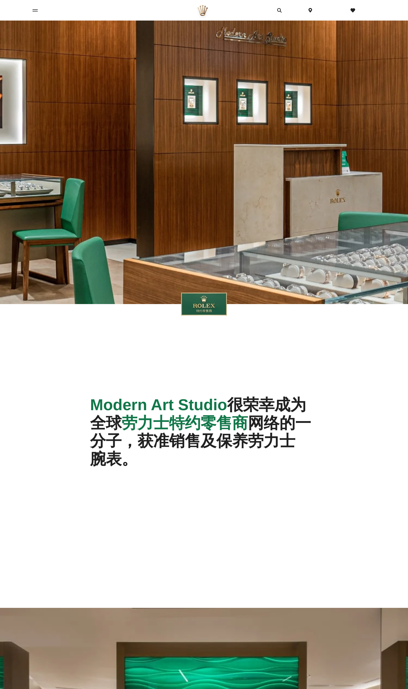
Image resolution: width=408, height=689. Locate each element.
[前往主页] (202, 10)
